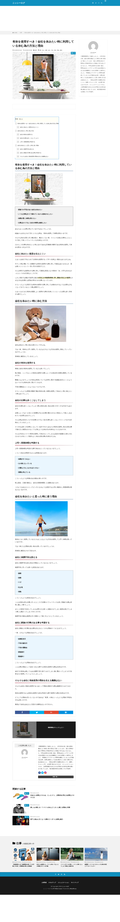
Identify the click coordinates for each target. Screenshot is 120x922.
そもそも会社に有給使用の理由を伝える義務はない (33, 156)
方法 (52, 50)
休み (43, 50)
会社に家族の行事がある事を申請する (29, 152)
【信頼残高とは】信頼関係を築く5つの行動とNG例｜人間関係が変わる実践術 (23, 867)
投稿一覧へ (55, 777)
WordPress (73, 892)
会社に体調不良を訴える (25, 149)
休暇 (46, 50)
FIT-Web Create (57, 892)
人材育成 (41, 886)
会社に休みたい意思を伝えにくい (28, 127)
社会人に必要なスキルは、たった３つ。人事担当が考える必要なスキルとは (52, 797)
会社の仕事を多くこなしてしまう (28, 138)
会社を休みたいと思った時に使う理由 (27, 145)
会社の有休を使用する (24, 134)
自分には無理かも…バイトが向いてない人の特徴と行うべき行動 (48, 866)
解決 (61, 50)
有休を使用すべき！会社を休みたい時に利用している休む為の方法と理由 (42, 32)
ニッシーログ (18, 3)
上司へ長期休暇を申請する (26, 141)
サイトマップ (77, 886)
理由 (58, 50)
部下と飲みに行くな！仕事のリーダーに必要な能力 (49, 820)
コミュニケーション (64, 886)
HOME (15, 32)
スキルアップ (50, 886)
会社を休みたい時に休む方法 (24, 130)
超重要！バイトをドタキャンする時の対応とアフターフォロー (96, 866)
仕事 (21, 32)
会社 (49, 50)
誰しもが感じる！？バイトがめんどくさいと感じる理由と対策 (52, 809)
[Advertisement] (60, 18)
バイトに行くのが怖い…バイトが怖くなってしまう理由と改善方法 (72, 866)
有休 (55, 50)
